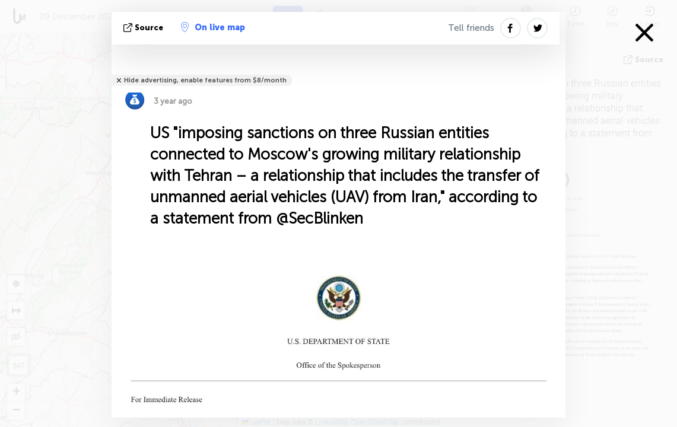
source (144, 27)
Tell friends (471, 28)
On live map (213, 27)
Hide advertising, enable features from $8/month (205, 80)
